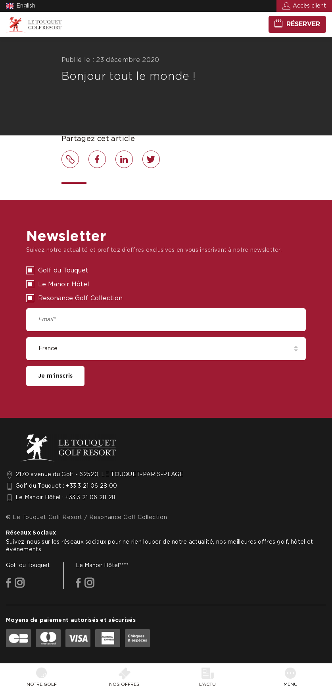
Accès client (309, 6)
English (25, 6)
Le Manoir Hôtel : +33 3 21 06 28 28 (65, 497)
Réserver (303, 24)
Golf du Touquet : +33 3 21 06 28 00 (66, 486)
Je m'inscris (55, 376)
